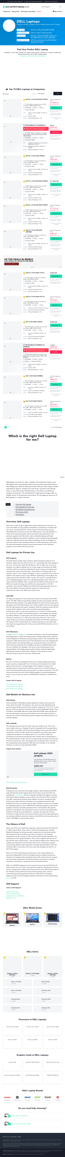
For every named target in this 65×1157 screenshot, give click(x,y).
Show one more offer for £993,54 (56, 174)
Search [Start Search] (60, 6)
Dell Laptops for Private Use (25, 507)
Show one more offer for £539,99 (56, 395)
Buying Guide (15, 11)
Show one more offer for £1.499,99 (56, 195)
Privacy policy (13, 1136)
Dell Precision (47, 33)
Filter (57, 93)
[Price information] (59, 102)
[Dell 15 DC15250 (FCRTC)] (12, 410)
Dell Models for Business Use (25, 509)
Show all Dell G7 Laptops (14, 688)
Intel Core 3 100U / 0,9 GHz (35, 412)
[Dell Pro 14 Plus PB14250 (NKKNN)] (12, 239)
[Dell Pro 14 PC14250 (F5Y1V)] (12, 305)
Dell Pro (33, 33)
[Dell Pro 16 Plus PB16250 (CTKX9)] (12, 108)
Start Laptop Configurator (16, 1116)
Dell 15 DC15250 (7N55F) (34, 322)
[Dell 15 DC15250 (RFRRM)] (12, 384)
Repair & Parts (11, 898)
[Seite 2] (13, 427)
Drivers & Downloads (13, 894)
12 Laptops (27, 1098)
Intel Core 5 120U (12, 1039)
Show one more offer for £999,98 (56, 249)
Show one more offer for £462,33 (56, 420)
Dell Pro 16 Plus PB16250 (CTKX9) (42, 30)
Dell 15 (39, 33)
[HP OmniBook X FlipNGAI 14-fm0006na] (12, 353)
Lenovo (8, 878)
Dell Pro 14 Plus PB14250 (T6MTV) (37, 181)
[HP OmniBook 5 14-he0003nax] (12, 134)
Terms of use (6, 1136)
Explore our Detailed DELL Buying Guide (33, 56)
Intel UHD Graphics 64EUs (35, 414)
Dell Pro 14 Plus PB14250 (46, 37)
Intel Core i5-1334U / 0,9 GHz (35, 333)
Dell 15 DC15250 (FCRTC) (34, 401)
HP (7, 634)
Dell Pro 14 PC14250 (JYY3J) (35, 273)
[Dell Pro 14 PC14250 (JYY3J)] (12, 281)
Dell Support (20, 514)
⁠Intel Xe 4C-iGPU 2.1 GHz (34, 198)
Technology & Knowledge (28, 11)
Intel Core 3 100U (52, 1039)
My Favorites (58, 11)
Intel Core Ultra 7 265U (53, 1026)
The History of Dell (22, 512)
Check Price (55, 107)
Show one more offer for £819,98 (56, 315)
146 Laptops (7, 1098)
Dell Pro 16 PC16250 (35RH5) (35, 156)
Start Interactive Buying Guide (17, 1124)
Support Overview (12, 891)
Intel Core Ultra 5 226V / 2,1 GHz (36, 364)
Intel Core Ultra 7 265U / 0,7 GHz (36, 194)
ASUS (18, 634)
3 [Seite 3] (10, 427)
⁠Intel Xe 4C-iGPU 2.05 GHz (35, 172)
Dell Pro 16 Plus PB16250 (39, 35)
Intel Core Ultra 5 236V (12, 1026)
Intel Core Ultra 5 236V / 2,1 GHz (36, 112)
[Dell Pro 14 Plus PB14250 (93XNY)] (12, 213)
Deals (39, 11)
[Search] (51, 6)
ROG (24, 634)
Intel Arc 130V (31, 116)
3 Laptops (58, 1098)
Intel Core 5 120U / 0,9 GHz (35, 308)
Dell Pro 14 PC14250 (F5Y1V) (35, 296)
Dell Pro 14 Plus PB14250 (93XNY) (37, 205)
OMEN (13, 634)
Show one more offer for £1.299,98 (56, 224)
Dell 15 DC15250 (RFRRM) (34, 376)
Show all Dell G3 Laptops (14, 684)
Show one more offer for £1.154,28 (56, 118)
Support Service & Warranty (15, 896)
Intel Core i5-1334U (32, 1039)
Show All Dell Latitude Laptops (16, 782)
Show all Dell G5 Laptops (14, 686)
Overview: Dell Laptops (23, 504)
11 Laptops (47, 1098)
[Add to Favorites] (5, 101)
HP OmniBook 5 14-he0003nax (35, 125)
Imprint (19, 1136)
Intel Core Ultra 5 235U (33, 1026)
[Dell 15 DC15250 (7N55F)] (12, 330)
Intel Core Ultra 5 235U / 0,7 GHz (36, 169)
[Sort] (44, 93)
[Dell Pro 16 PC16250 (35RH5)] (12, 164)
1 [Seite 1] (5, 427)
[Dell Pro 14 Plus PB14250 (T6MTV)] (12, 190)
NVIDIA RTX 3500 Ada (52, 1074)
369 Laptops (17, 1098)
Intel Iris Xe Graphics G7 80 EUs (36, 310)
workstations (19, 795)
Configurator (6, 11)
